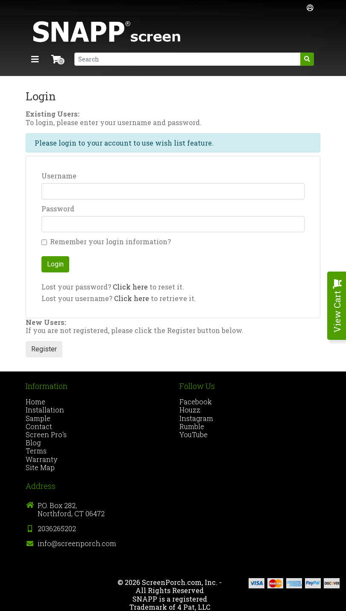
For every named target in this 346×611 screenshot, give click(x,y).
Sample (38, 418)
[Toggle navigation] (35, 59)
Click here (130, 286)
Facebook (195, 401)
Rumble (191, 426)
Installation (45, 409)
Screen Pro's (46, 434)
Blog (33, 442)
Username (58, 176)
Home (35, 401)
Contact (39, 426)
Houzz (189, 409)
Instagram (196, 418)
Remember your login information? (110, 241)
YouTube (193, 434)
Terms (36, 450)
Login (55, 264)
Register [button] (44, 349)
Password (57, 209)
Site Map (40, 467)
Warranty (41, 459)
